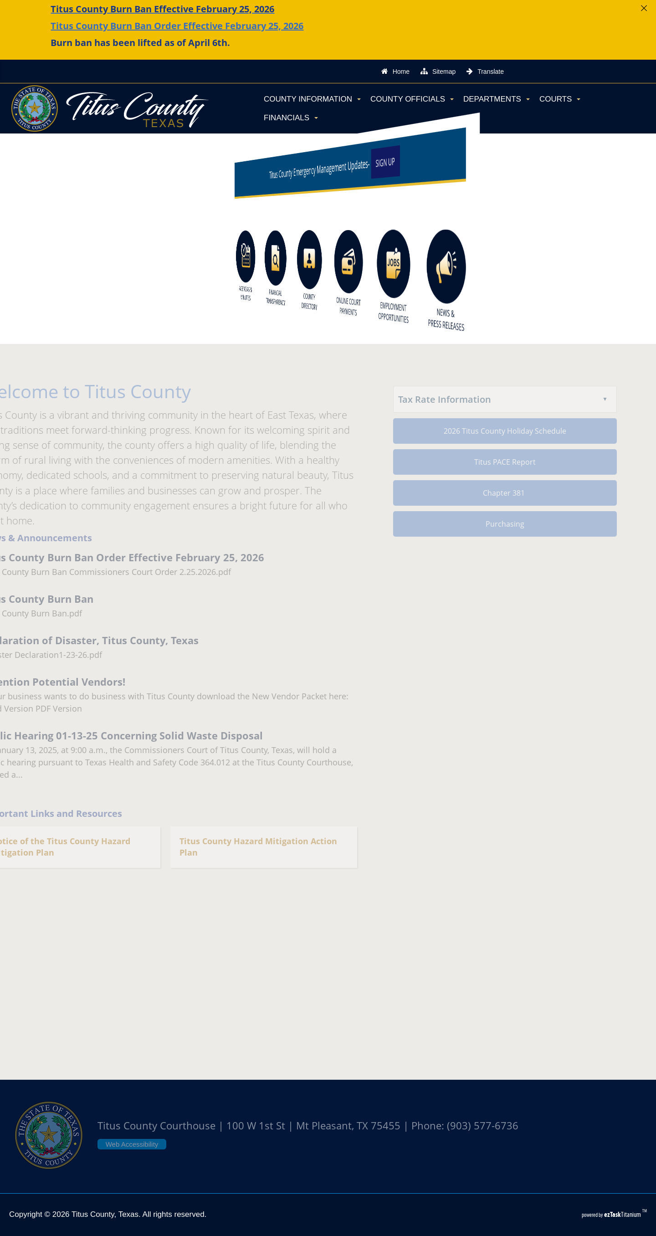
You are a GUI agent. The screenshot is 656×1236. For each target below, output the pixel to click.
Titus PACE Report (494, 462)
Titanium (623, 1214)
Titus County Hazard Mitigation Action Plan (248, 847)
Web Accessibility (132, 1144)
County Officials (412, 99)
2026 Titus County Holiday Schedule (494, 431)
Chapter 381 (494, 493)
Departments (496, 99)
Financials (291, 117)
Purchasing (494, 524)
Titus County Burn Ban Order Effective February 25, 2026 (177, 26)
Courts (559, 99)
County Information (312, 99)
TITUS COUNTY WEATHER (328, 991)
